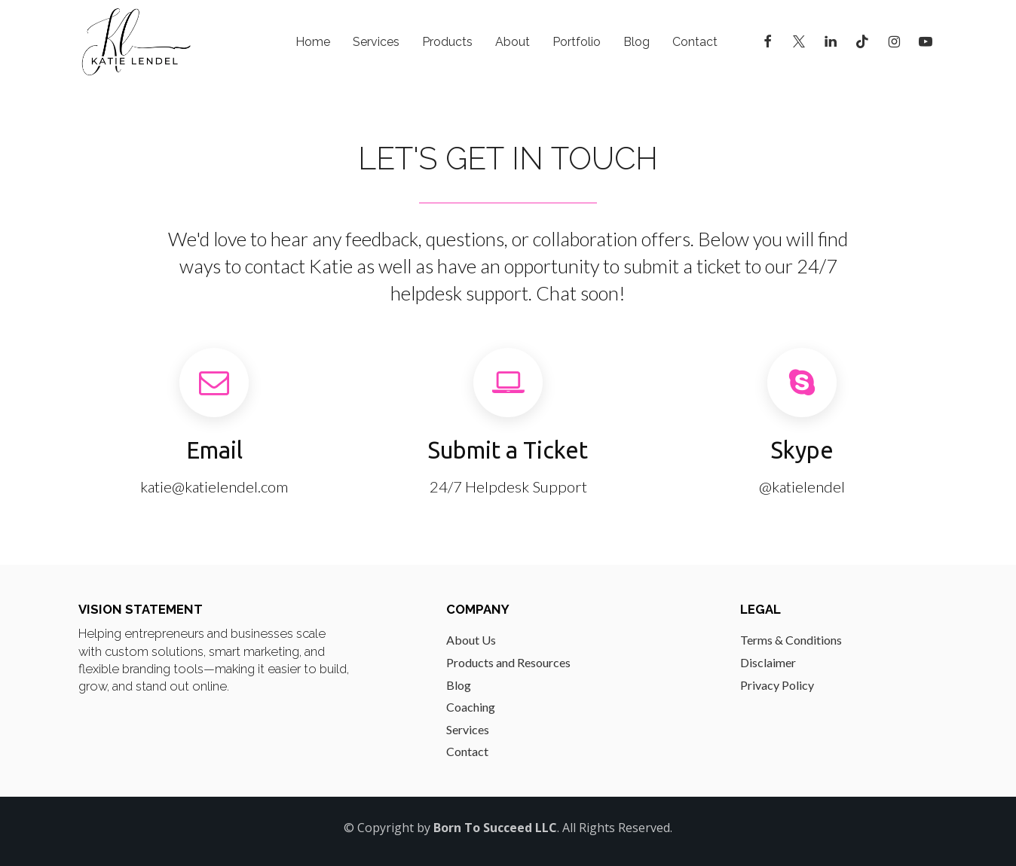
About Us (471, 640)
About (512, 42)
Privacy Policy (777, 685)
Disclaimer (768, 662)
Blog (636, 42)
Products (447, 42)
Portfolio (576, 42)
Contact (695, 42)
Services (376, 42)
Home (312, 42)
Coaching (470, 707)
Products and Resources (508, 662)
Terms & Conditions (791, 640)
